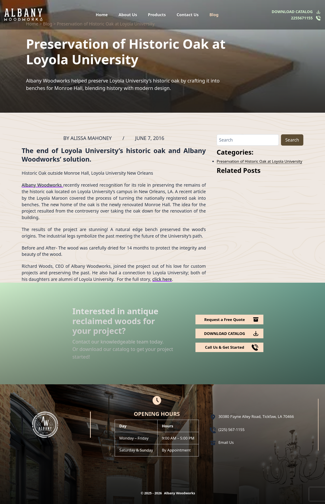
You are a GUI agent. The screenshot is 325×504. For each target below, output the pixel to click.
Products (157, 14)
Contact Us (188, 14)
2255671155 (302, 18)
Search (292, 140)
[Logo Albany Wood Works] (23, 14)
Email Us (226, 442)
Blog (213, 14)
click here (162, 279)
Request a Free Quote (224, 319)
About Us (127, 14)
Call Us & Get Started (224, 347)
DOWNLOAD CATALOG (292, 11)
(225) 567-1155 (231, 429)
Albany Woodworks (42, 185)
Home (102, 14)
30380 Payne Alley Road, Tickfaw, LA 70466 (256, 416)
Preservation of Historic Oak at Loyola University (259, 161)
